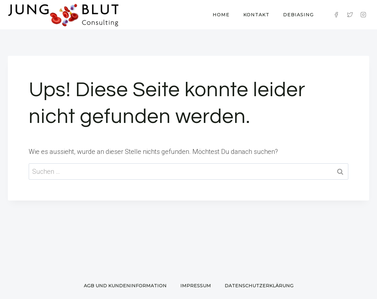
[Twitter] (350, 15)
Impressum (195, 286)
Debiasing (298, 15)
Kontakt (256, 15)
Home (221, 15)
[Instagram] (363, 15)
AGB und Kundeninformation (125, 286)
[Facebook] (336, 15)
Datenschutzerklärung (259, 286)
